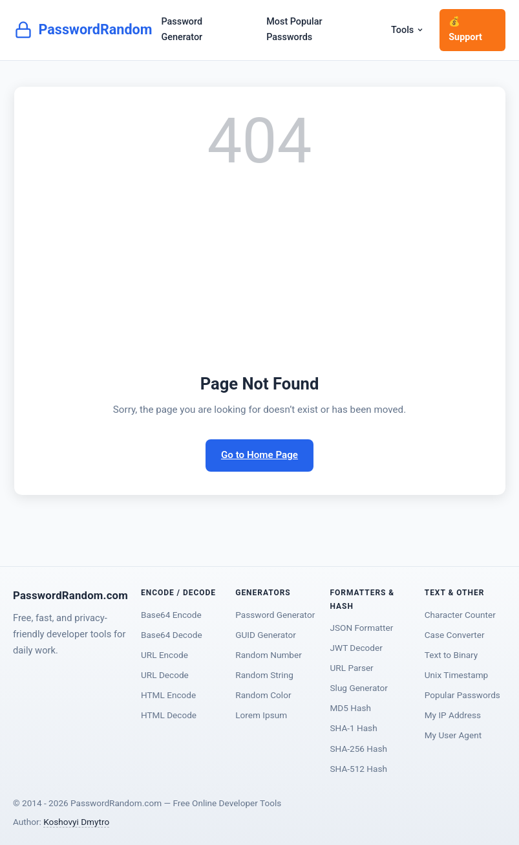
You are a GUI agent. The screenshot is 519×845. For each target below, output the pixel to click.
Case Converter (455, 635)
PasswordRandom (83, 30)
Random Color (263, 695)
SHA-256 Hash (358, 748)
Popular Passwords (462, 695)
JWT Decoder (356, 647)
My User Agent (453, 735)
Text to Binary (451, 655)
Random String (264, 675)
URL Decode (165, 675)
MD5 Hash (350, 708)
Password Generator (182, 29)
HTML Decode (168, 715)
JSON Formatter (362, 627)
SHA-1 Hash (353, 728)
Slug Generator (359, 688)
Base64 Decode (171, 635)
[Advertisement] (259, 273)
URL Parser (352, 668)
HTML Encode (168, 695)
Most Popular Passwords (294, 29)
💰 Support (465, 29)
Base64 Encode (171, 614)
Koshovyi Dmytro (76, 822)
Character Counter (460, 614)
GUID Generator (265, 635)
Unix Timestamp (456, 675)
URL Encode (164, 655)
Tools (407, 30)
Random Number (268, 655)
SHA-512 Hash (358, 768)
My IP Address (453, 715)
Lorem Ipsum (261, 715)
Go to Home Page (259, 455)
